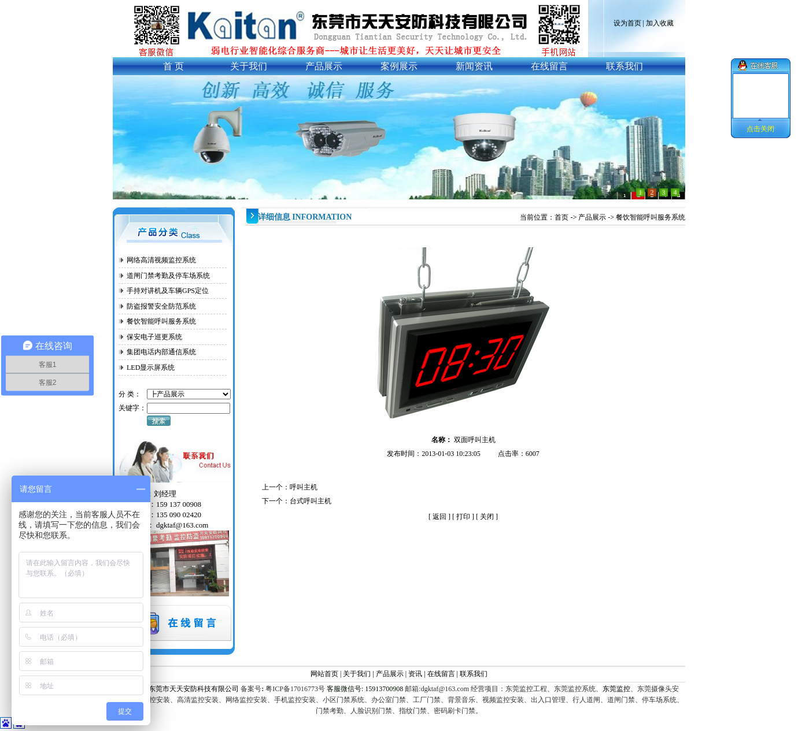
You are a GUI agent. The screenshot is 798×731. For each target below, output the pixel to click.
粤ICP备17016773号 (294, 689)
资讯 (416, 674)
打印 (463, 517)
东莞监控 (616, 689)
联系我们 (473, 674)
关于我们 (357, 674)
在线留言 (441, 674)
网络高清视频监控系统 (161, 260)
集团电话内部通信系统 (161, 352)
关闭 (487, 517)
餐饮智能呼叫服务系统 (161, 321)
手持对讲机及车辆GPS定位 (168, 291)
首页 (561, 217)
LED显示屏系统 (151, 367)
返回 (439, 517)
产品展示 (592, 217)
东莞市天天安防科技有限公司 (194, 689)
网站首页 (324, 674)
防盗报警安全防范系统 (161, 306)
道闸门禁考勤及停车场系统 (168, 276)
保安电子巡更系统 (154, 337)
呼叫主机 (303, 487)
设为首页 (627, 23)
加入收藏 (660, 23)
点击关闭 (760, 129)
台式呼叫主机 (310, 501)
